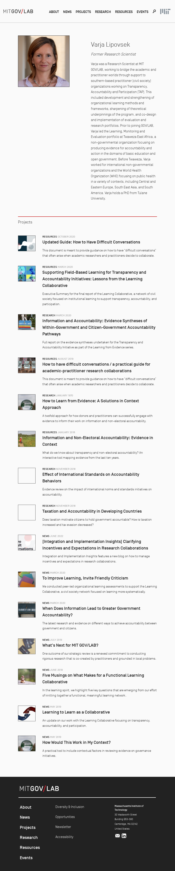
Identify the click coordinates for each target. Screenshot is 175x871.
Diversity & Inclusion (69, 807)
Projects (83, 12)
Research (103, 12)
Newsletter (63, 827)
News (67, 12)
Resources (124, 12)
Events (142, 12)
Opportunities (65, 817)
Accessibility (64, 837)
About (54, 12)
